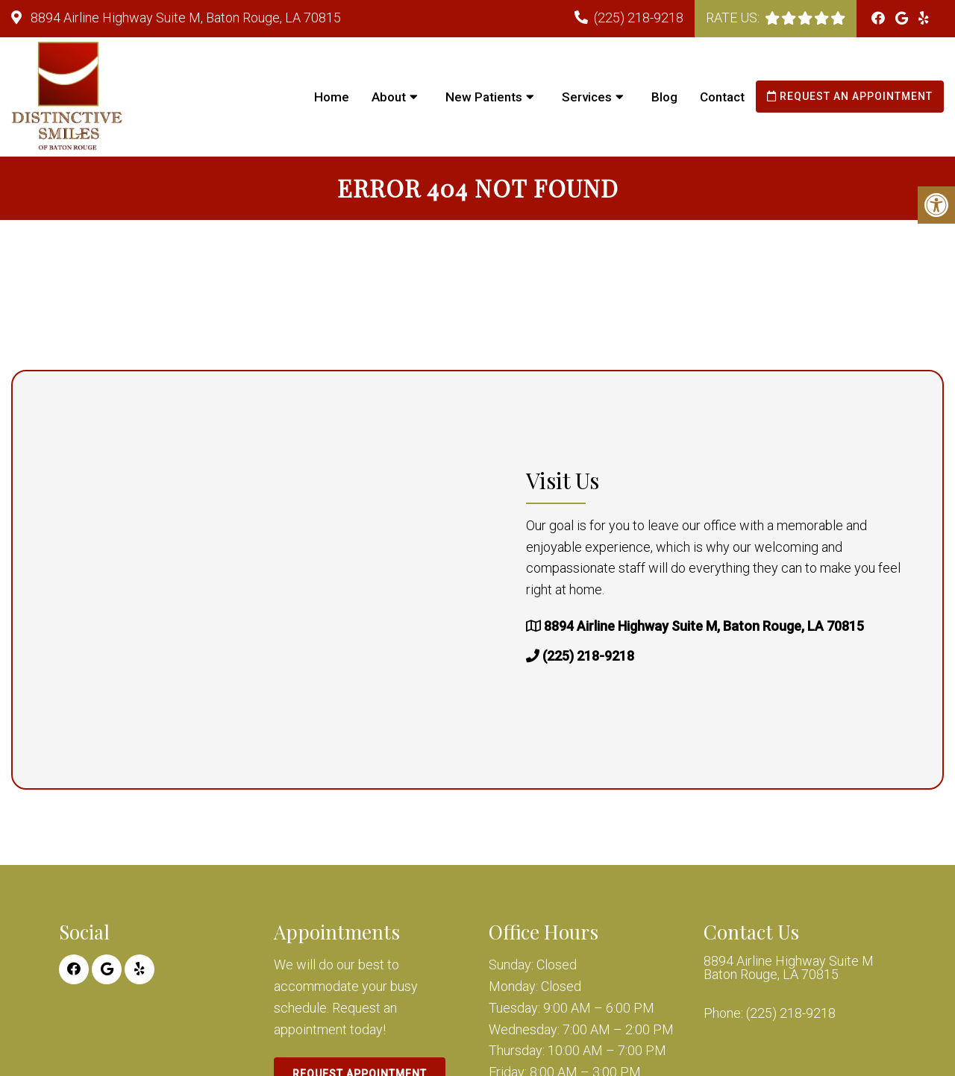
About (389, 96)
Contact (722, 96)
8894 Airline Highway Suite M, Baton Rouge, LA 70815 (184, 17)
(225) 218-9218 (638, 17)
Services (587, 96)
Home (331, 96)
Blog (664, 96)
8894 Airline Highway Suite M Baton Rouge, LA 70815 (789, 967)
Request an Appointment (850, 96)
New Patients (483, 96)
